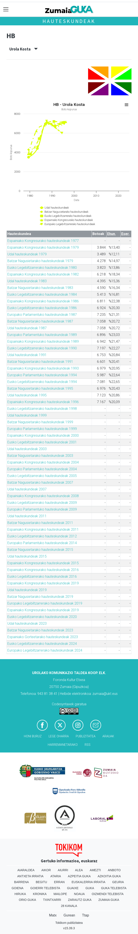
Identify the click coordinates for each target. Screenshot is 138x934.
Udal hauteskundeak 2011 (27, 516)
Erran (59, 882)
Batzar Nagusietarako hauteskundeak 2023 (40, 630)
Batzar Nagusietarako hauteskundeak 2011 (40, 523)
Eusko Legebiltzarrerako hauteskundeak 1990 (42, 348)
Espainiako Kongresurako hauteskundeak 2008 (43, 496)
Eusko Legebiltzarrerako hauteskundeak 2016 (42, 576)
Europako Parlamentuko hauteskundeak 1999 (42, 429)
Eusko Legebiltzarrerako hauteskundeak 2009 (42, 503)
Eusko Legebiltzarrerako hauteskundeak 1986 (42, 308)
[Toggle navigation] (6, 9)
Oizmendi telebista (108, 894)
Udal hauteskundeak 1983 (27, 281)
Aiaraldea (25, 870)
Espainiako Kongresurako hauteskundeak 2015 (43, 563)
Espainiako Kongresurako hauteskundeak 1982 (43, 274)
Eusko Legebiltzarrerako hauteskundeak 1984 (42, 294)
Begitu (41, 882)
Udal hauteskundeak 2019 (27, 590)
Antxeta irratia (30, 876)
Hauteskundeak (69, 21)
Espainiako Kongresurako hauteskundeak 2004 (43, 462)
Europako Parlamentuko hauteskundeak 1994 (42, 375)
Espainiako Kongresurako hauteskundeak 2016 (43, 570)
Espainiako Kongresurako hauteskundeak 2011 (43, 529)
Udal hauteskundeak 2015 (27, 556)
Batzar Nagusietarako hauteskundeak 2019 (40, 597)
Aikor (46, 870)
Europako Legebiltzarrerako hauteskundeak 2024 (44, 650)
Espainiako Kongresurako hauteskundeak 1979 (43, 247)
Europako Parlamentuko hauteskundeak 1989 (42, 335)
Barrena (21, 882)
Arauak (108, 736)
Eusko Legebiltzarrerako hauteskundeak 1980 (42, 268)
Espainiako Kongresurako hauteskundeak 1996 (43, 402)
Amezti (95, 870)
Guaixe (73, 888)
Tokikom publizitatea (69, 922)
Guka (89, 888)
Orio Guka (27, 900)
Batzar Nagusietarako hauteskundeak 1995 (40, 388)
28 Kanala (69, 906)
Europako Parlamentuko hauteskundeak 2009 (42, 509)
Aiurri (63, 870)
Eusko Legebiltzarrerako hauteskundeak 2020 (42, 617)
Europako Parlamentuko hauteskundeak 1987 (42, 315)
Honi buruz (33, 736)
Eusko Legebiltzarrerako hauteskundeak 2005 (42, 476)
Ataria (55, 876)
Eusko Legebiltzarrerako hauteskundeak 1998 (42, 409)
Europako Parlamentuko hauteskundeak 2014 (42, 543)
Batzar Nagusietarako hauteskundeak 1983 (40, 288)
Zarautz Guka (79, 900)
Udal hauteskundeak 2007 (27, 489)
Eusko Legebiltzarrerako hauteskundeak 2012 (42, 536)
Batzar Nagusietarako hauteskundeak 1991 (40, 362)
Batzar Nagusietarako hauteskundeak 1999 (40, 422)
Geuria (118, 882)
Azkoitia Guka (109, 876)
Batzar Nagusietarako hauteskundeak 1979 (40, 261)
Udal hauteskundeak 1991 (27, 355)
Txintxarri (52, 900)
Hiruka (20, 894)
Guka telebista (113, 888)
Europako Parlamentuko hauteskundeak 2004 (42, 469)
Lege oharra (59, 736)
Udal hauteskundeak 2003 (27, 449)
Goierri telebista (45, 888)
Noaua (79, 894)
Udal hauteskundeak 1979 (27, 254)
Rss (87, 745)
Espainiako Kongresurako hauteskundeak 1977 (43, 241)
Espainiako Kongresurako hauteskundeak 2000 (43, 435)
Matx (53, 915)
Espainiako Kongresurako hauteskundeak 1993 (43, 368)
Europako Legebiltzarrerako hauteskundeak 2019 (44, 603)
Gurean (69, 915)
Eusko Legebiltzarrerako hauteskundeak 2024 (42, 644)
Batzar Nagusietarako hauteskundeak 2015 (40, 550)
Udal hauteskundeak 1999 (27, 415)
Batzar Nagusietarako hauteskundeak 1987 (40, 321)
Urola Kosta (23, 49)
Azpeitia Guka (79, 876)
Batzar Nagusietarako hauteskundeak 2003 (40, 456)
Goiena (17, 888)
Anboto (114, 870)
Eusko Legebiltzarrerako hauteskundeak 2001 (42, 442)
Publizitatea (85, 736)
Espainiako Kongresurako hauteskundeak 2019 (43, 583)
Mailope (60, 894)
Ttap (85, 915)
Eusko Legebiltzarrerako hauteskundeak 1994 (42, 382)
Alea (79, 870)
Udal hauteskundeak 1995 (27, 395)
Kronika (40, 894)
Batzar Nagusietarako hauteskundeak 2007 (40, 482)
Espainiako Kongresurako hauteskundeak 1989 (43, 341)
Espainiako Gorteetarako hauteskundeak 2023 (42, 637)
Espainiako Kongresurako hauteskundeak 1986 (43, 301)
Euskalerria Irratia (88, 882)
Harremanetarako (63, 745)
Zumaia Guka (109, 900)
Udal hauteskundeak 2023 (27, 623)
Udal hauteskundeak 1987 (27, 328)
